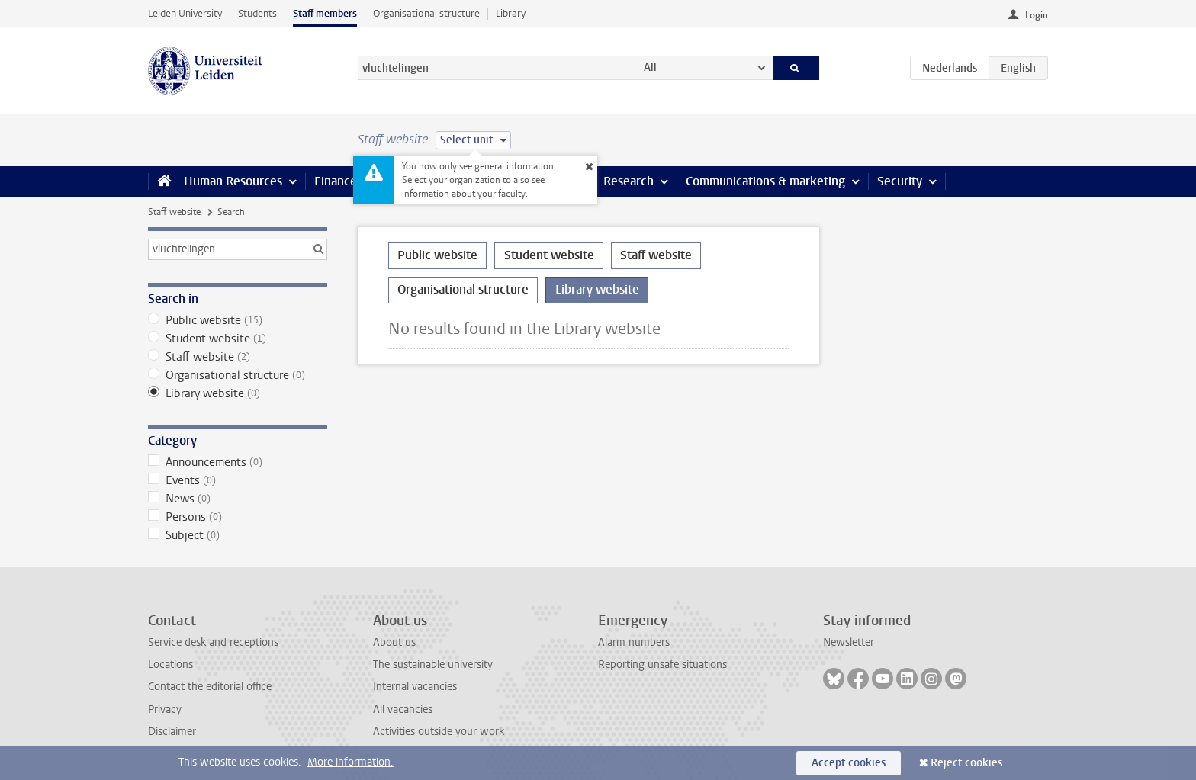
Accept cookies (849, 763)
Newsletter (848, 642)
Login (1036, 15)
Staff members (325, 13)
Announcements (237, 462)
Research (628, 181)
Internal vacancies (415, 686)
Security (899, 181)
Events (237, 480)
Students (257, 13)
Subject (237, 535)
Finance (335, 181)
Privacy (165, 709)
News (237, 498)
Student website (237, 338)
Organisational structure (426, 13)
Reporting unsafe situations (662, 664)
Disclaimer (172, 731)
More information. (350, 762)
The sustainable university (433, 664)
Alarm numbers (634, 642)
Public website (237, 320)
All (650, 67)
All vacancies (402, 709)
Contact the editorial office (210, 686)
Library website (237, 393)
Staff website (174, 212)
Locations (170, 664)
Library (511, 13)
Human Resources (233, 181)
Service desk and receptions (213, 642)
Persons (237, 517)
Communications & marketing (765, 181)
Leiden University (185, 13)
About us (394, 642)
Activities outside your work (438, 731)
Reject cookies (966, 763)
